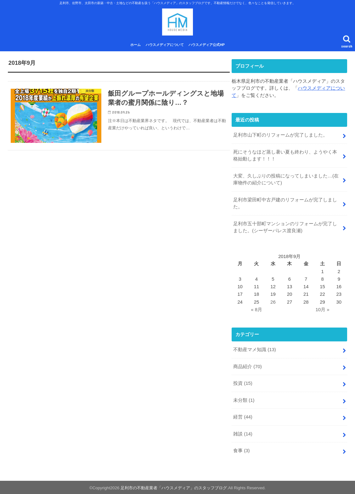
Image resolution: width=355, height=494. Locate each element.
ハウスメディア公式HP (207, 46)
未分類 (243, 399)
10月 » (323, 309)
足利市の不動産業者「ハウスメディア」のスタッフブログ (174, 486)
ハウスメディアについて (165, 46)
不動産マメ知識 (254, 349)
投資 (242, 382)
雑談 (242, 432)
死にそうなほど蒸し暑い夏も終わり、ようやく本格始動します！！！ (285, 156)
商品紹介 (247, 366)
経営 (242, 415)
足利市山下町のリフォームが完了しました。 (280, 136)
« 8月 (256, 309)
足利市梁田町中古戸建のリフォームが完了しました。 (285, 204)
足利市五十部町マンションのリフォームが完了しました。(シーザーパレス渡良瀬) (285, 227)
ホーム (135, 46)
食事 (241, 449)
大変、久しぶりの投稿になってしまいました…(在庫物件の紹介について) (286, 180)
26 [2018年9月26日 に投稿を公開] (273, 302)
